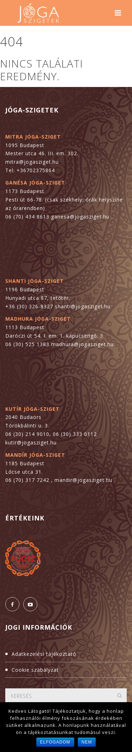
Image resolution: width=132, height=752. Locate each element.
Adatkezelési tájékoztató (44, 654)
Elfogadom (55, 742)
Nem (87, 742)
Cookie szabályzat (35, 669)
